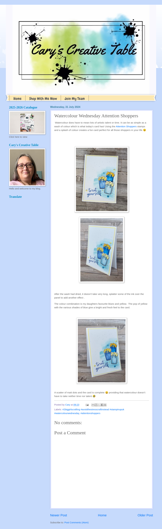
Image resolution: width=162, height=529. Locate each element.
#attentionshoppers (90, 413)
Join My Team (75, 98)
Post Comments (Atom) (76, 522)
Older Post (145, 515)
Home (17, 98)
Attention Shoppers (126, 126)
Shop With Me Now (43, 98)
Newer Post (58, 515)
